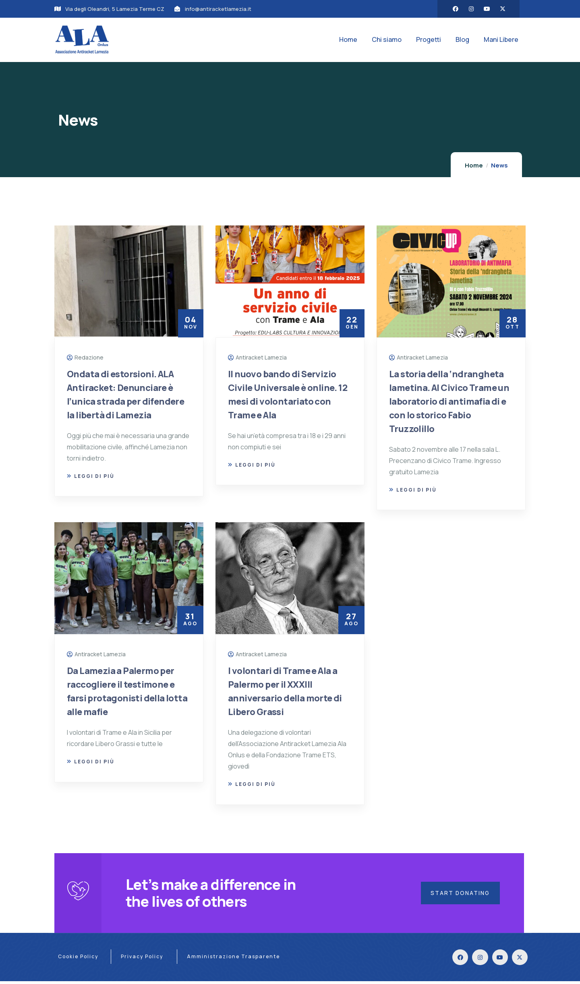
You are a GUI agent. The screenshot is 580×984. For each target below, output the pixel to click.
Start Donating (459, 894)
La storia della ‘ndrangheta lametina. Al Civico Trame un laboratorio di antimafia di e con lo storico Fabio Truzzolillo (449, 401)
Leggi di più (90, 476)
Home (474, 165)
